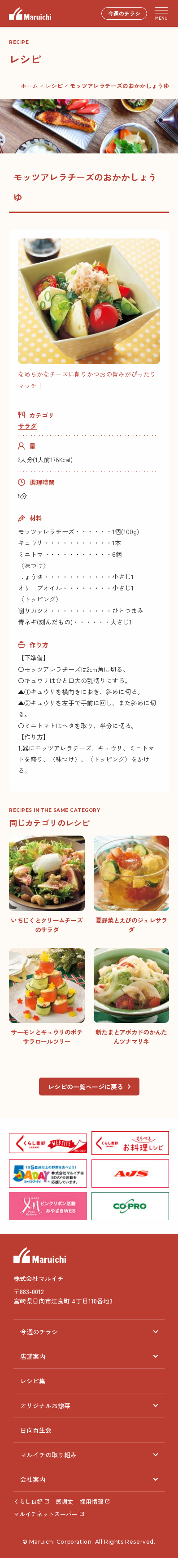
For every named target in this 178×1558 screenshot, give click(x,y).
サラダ (27, 426)
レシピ (54, 85)
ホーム (29, 85)
